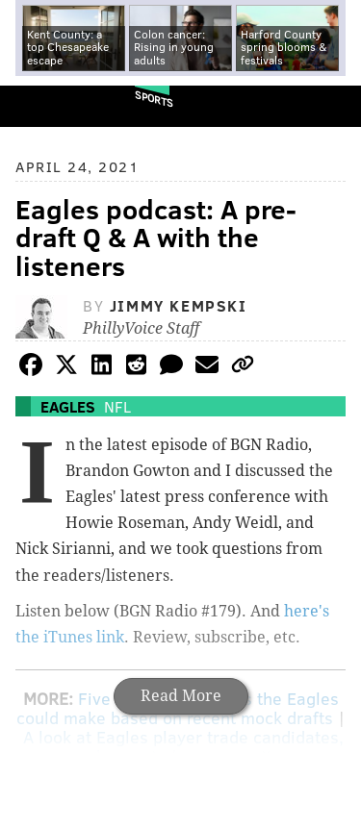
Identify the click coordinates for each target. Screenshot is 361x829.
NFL (117, 406)
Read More (181, 696)
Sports (154, 99)
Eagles (67, 406)
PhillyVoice (46, 105)
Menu (330, 106)
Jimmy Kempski (178, 305)
